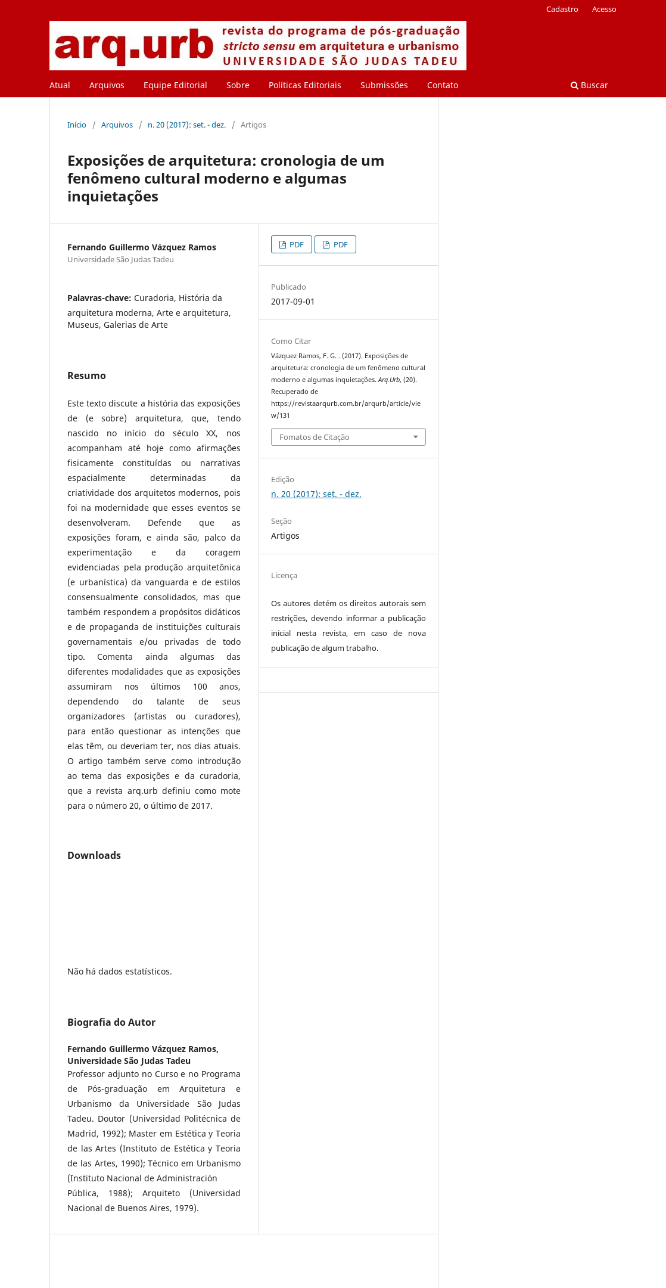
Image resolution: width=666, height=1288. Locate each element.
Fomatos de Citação (314, 437)
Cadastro (562, 9)
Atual (59, 85)
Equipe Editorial (175, 85)
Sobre (238, 85)
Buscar (589, 85)
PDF (296, 244)
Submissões (384, 85)
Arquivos (107, 85)
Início (76, 124)
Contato (442, 85)
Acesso (604, 9)
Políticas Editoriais (305, 85)
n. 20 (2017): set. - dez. (187, 124)
